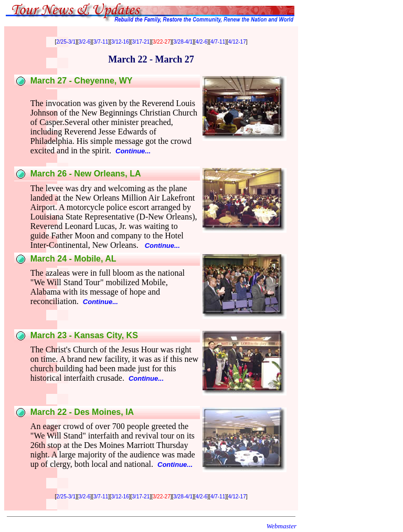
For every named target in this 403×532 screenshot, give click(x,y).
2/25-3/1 (66, 42)
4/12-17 (237, 42)
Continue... (133, 151)
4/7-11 (217, 42)
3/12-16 (120, 42)
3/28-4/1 (183, 42)
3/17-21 (141, 42)
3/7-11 (100, 42)
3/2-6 (85, 42)
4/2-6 (202, 42)
